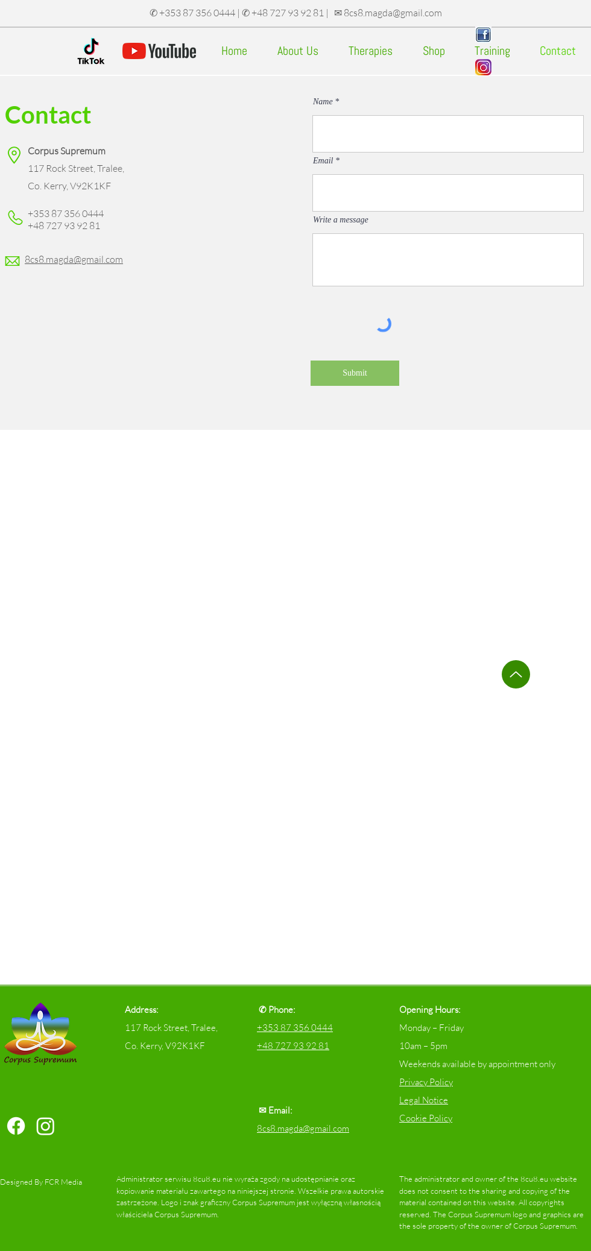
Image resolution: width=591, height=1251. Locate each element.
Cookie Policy (425, 1118)
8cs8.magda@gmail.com (303, 1128)
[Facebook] (16, 1126)
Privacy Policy (426, 1082)
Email (323, 161)
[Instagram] (45, 1126)
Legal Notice (423, 1100)
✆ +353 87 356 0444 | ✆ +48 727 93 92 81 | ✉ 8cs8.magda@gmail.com (296, 13)
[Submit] (355, 373)
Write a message (340, 220)
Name (323, 102)
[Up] (516, 674)
